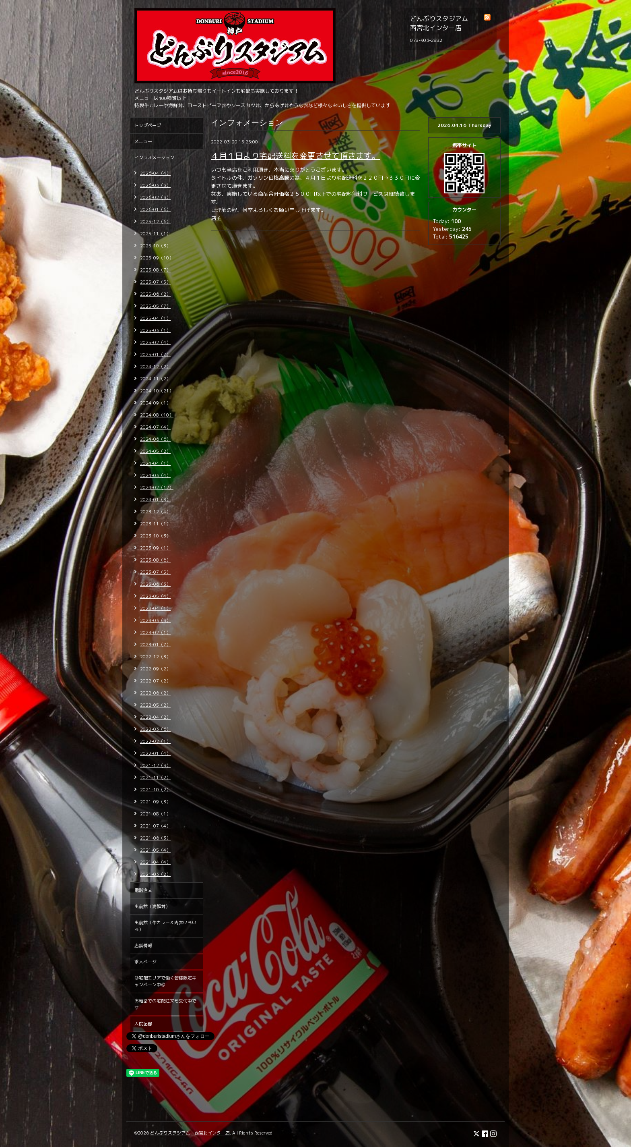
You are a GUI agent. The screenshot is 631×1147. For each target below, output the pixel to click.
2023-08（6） (155, 560)
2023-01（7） (155, 644)
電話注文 (143, 890)
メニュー (143, 141)
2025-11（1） (155, 233)
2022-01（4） (155, 753)
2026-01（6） (155, 209)
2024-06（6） (155, 439)
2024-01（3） (155, 499)
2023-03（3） (155, 620)
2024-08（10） (156, 415)
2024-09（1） (155, 403)
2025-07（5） (155, 282)
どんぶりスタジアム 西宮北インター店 (190, 1133)
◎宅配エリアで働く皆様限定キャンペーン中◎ (165, 981)
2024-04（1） (155, 463)
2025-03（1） (155, 330)
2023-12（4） (155, 511)
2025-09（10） (156, 258)
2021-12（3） (155, 765)
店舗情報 (143, 945)
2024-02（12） (156, 487)
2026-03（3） (155, 185)
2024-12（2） (155, 366)
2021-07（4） (155, 826)
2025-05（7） (155, 306)
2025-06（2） (155, 294)
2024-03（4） (155, 475)
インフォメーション (154, 157)
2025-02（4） (155, 342)
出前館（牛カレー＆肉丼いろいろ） (165, 926)
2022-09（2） (155, 669)
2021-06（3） (155, 838)
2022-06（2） (155, 693)
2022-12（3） (155, 656)
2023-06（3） (155, 584)
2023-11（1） (155, 524)
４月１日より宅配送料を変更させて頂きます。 (295, 155)
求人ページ (145, 961)
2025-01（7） (155, 354)
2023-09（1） (155, 548)
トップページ (147, 125)
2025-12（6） (155, 221)
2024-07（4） (155, 427)
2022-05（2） (155, 705)
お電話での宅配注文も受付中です (165, 1004)
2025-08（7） (155, 270)
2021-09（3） (155, 802)
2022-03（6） (155, 729)
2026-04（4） (155, 173)
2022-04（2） (155, 717)
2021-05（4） (155, 850)
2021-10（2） (155, 789)
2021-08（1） (155, 814)
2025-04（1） (155, 318)
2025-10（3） (155, 246)
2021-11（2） (155, 777)
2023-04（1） (155, 608)
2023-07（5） (155, 572)
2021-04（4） (155, 862)
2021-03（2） (155, 874)
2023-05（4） (155, 596)
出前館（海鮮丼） (152, 906)
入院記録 (143, 1023)
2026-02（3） (155, 197)
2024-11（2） (155, 378)
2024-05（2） (155, 451)
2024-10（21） (156, 391)
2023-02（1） (155, 632)
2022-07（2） (155, 681)
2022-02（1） (155, 741)
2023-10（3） (155, 536)
